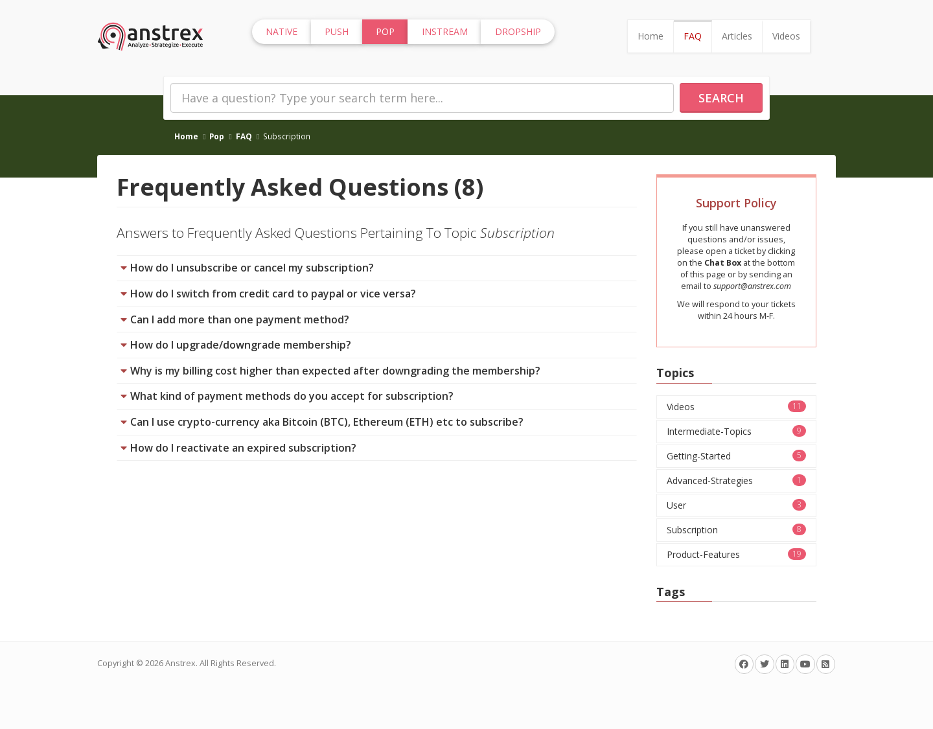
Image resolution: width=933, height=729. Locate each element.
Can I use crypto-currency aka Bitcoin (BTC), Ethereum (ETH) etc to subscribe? (327, 422)
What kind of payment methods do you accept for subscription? (292, 396)
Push (337, 31)
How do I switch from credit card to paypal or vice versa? (273, 293)
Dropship (518, 31)
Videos (786, 36)
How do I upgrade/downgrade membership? (240, 345)
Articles (737, 36)
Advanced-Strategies (737, 480)
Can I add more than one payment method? (239, 319)
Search (721, 98)
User (737, 505)
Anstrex (180, 663)
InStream (445, 31)
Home (650, 36)
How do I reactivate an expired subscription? (243, 448)
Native (281, 31)
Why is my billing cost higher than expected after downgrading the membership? (335, 371)
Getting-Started (737, 456)
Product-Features (737, 554)
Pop (216, 136)
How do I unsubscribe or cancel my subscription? (252, 267)
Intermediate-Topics (737, 431)
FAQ (693, 36)
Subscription (737, 530)
